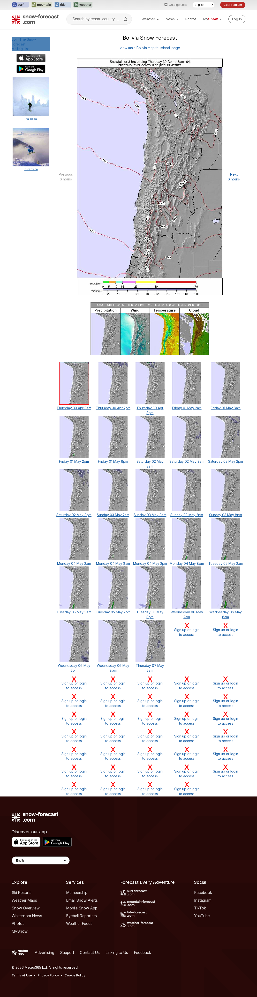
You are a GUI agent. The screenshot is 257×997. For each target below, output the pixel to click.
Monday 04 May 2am (74, 563)
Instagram (203, 900)
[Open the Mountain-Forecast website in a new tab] (41, 5)
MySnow (20, 931)
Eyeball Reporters (81, 915)
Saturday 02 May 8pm (73, 515)
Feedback (142, 952)
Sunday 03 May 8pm (225, 515)
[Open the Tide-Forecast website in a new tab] (62, 5)
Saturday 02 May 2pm (225, 461)
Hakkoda (31, 118)
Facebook (203, 892)
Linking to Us (117, 952)
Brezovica (31, 169)
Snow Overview (26, 908)
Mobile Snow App (81, 908)
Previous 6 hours (66, 176)
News (172, 19)
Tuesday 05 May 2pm (113, 612)
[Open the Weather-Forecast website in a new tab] (82, 5)
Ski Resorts (21, 892)
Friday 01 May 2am (187, 408)
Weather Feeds (79, 923)
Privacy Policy (48, 975)
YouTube (202, 915)
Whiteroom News (27, 915)
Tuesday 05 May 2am (225, 563)
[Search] (126, 19)
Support (67, 952)
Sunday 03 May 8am (150, 515)
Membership (76, 892)
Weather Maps (24, 900)
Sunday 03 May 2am (113, 515)
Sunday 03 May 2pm (186, 515)
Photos (191, 19)
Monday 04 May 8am (113, 563)
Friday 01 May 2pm (74, 461)
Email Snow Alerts (82, 900)
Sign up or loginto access (187, 629)
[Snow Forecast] (35, 19)
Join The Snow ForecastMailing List (24, 44)
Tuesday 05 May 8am (74, 612)
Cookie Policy (75, 975)
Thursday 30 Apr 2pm (113, 408)
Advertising (44, 952)
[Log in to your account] (236, 19)
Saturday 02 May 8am (186, 461)
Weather (150, 19)
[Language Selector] (203, 4)
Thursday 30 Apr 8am (74, 408)
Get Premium (233, 5)
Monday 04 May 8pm (187, 563)
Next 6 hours (234, 176)
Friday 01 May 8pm (113, 461)
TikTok (200, 908)
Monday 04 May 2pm (150, 563)
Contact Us (90, 952)
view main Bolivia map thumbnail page (150, 48)
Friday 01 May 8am (226, 408)
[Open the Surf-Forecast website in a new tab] (20, 5)
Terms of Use (22, 975)
